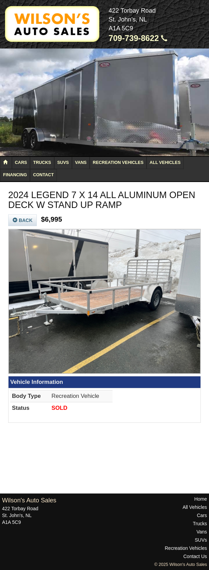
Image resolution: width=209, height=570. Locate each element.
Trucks (42, 162)
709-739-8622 (138, 38)
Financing (15, 174)
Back (22, 220)
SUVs (63, 162)
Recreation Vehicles (118, 162)
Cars (21, 162)
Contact (43, 174)
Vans (81, 162)
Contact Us (195, 556)
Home (200, 499)
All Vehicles (165, 162)
